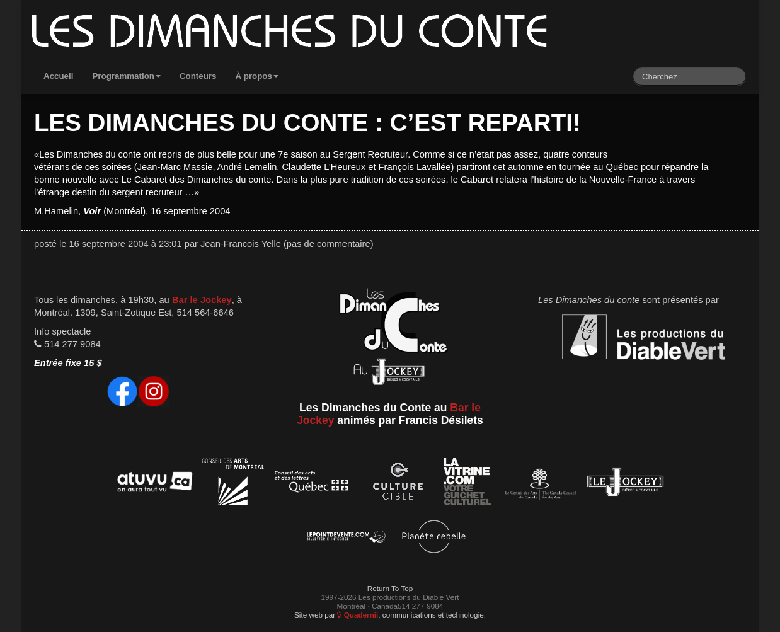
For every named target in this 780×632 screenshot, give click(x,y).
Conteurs (198, 76)
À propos (256, 76)
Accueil (58, 76)
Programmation (126, 76)
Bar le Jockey (202, 300)
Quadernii (357, 615)
